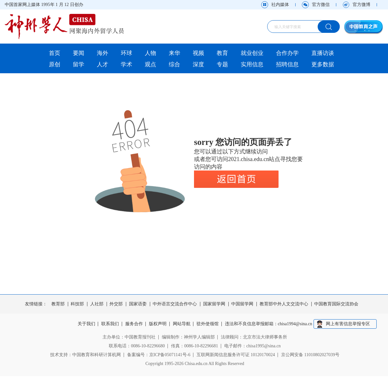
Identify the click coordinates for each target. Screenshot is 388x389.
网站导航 (182, 324)
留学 (78, 64)
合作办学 (287, 53)
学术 (126, 64)
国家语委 (138, 304)
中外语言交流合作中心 (175, 304)
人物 (150, 53)
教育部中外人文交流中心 (284, 304)
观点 (150, 64)
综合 (174, 64)
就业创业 (252, 53)
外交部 (116, 304)
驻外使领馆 (208, 324)
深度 (198, 64)
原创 (54, 64)
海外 (102, 53)
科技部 (77, 304)
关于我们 (86, 324)
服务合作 (134, 324)
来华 (174, 53)
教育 (222, 53)
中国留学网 (242, 304)
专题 (222, 64)
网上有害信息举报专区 (348, 323)
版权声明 (158, 324)
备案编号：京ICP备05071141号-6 (159, 354)
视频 (198, 53)
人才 (102, 64)
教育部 (58, 304)
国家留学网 (214, 304)
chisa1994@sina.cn (295, 324)
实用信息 (252, 64)
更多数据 (322, 64)
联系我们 (110, 324)
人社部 (96, 304)
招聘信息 (287, 64)
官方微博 (361, 4)
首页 (54, 53)
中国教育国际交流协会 (336, 304)
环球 (126, 53)
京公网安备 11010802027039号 (310, 354)
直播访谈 (322, 53)
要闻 (78, 53)
